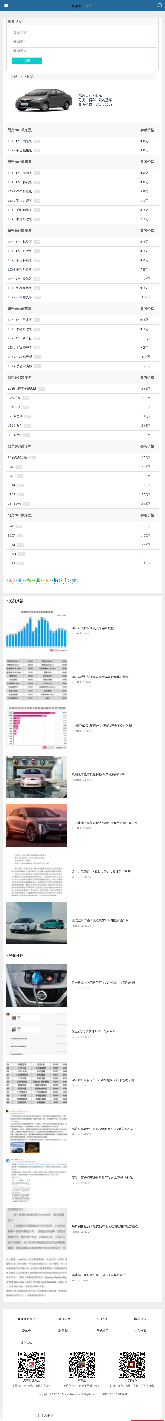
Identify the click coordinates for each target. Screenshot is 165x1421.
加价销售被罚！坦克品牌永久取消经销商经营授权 (105, 1226)
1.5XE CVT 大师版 (20, 173)
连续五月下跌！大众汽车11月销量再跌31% (100, 920)
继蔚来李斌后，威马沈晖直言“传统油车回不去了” (105, 1129)
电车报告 (140, 1319)
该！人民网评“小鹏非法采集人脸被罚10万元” (101, 872)
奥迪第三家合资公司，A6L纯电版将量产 (98, 1275)
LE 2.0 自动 (15, 416)
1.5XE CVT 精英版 (20, 182)
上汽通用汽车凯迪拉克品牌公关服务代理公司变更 (105, 823)
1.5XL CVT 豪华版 (20, 278)
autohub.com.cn (26, 1318)
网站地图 (102, 1330)
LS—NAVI (14, 435)
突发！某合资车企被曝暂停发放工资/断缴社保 (102, 1177)
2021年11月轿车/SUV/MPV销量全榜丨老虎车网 (103, 1080)
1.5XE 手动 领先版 (20, 150)
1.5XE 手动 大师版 (20, 200)
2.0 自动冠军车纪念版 (22, 388)
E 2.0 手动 (14, 398)
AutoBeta (102, 1318)
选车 (26, 60)
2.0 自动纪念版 (17, 457)
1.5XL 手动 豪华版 (20, 288)
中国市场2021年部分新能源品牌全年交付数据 (102, 725)
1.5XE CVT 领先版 (20, 141)
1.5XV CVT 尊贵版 (20, 297)
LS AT (11, 494)
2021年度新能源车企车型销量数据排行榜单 (100, 677)
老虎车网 (64, 1319)
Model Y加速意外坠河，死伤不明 (94, 1031)
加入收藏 (140, 1330)
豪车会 (26, 1330)
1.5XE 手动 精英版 (20, 210)
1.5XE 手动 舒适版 (20, 219)
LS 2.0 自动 (15, 425)
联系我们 (64, 1330)
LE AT (11, 485)
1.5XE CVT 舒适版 (20, 191)
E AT (11, 466)
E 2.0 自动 (14, 407)
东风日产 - (90, 95)
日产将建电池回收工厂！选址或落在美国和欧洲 (103, 982)
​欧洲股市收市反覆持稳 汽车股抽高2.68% (98, 774)
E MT (11, 476)
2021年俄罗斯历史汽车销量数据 (93, 628)
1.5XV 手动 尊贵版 (20, 366)
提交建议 (26, 1342)
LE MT (12, 554)
